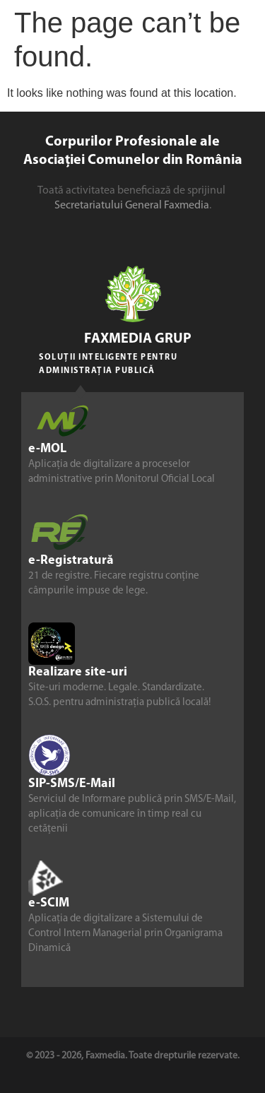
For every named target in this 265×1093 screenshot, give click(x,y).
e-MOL (47, 449)
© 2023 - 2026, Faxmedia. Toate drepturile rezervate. (133, 1056)
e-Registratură (71, 561)
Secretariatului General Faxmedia (131, 205)
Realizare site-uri (77, 673)
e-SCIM (48, 904)
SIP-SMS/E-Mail (71, 784)
